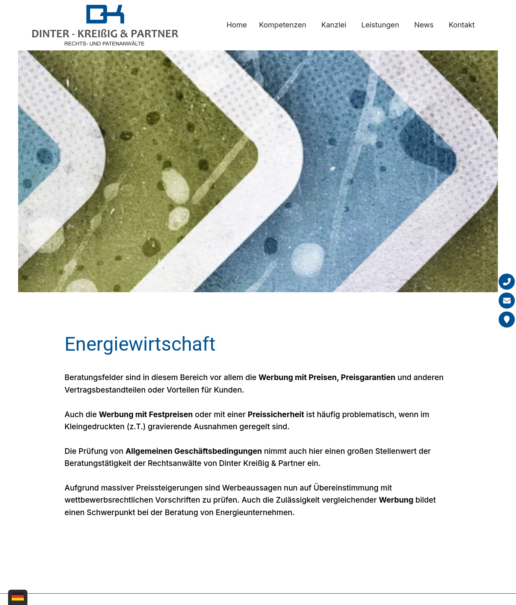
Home (237, 25)
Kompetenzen (282, 25)
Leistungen (380, 25)
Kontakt (462, 25)
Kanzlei (333, 25)
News (424, 25)
